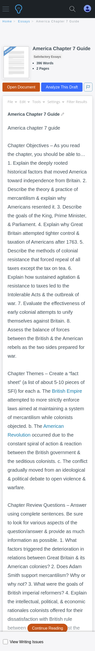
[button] (5, 7)
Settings (56, 101)
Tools (38, 101)
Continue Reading (47, 628)
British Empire (67, 391)
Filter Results (79, 101)
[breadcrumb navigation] (47, 21)
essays (24, 21)
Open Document (21, 87)
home (7, 21)
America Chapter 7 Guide (58, 21)
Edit (24, 101)
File (12, 101)
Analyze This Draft (62, 87)
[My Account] (89, 9)
